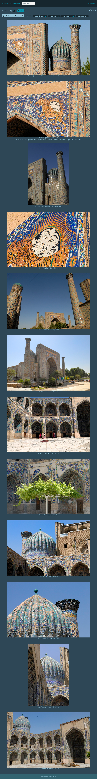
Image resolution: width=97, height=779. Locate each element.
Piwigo (50, 776)
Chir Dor (20, 11)
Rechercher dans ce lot (14, 16)
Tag (10, 10)
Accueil (4, 10)
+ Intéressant (82, 16)
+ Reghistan (54, 16)
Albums (5, 3)
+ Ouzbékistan (40, 16)
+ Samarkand (68, 16)
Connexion (91, 3)
